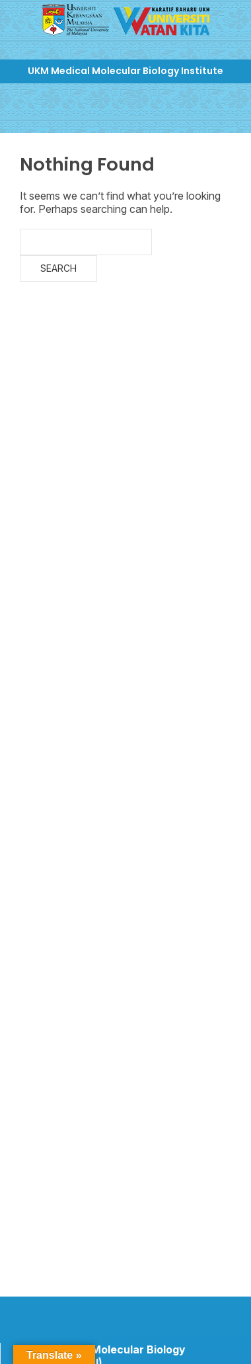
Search (58, 268)
